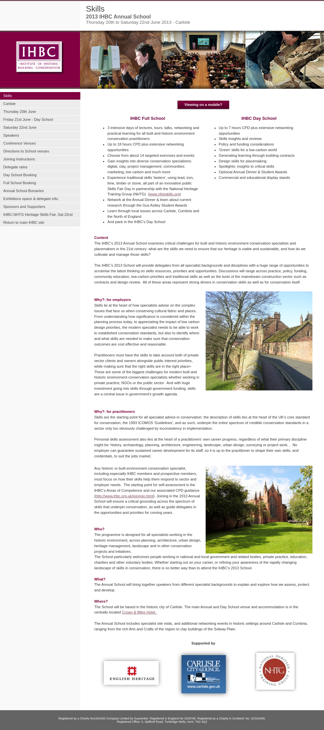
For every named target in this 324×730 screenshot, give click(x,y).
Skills (7, 96)
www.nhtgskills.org (164, 194)
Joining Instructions (19, 159)
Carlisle (9, 104)
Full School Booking (19, 183)
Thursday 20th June (19, 112)
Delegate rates (15, 167)
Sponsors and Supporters (24, 207)
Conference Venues (19, 143)
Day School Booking (20, 175)
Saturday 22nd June (19, 127)
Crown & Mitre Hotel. (139, 612)
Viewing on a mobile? (203, 105)
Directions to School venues (26, 151)
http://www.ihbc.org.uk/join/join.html (124, 496)
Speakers (11, 135)
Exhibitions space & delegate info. (31, 199)
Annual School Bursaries (23, 191)
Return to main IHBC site (23, 222)
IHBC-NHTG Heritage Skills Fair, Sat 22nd (38, 214)
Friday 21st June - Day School (28, 119)
